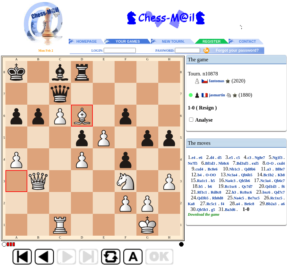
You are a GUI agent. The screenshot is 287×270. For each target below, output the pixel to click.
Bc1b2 (269, 175)
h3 (235, 192)
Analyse (203, 120)
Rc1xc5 (276, 198)
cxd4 (280, 163)
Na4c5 (239, 198)
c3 (250, 157)
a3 (270, 169)
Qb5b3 (203, 209)
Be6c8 (249, 204)
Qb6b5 (247, 175)
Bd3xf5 (243, 163)
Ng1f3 (278, 157)
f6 (282, 186)
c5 (238, 157)
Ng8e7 (260, 157)
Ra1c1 (202, 181)
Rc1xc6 (232, 186)
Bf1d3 (210, 163)
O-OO (210, 175)
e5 (231, 157)
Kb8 (280, 175)
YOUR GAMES (128, 41)
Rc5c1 (212, 204)
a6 (282, 204)
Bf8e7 (279, 169)
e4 (194, 157)
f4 (222, 204)
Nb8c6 (223, 163)
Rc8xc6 (246, 192)
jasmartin (217, 95)
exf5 (255, 163)
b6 (210, 186)
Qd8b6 (250, 169)
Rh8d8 (217, 198)
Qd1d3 (271, 186)
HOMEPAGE (86, 41)
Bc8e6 (212, 169)
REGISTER (212, 41)
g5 (213, 209)
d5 (219, 157)
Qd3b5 (203, 198)
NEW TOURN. (173, 41)
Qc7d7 (247, 186)
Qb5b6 (244, 181)
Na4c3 (230, 181)
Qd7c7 (279, 192)
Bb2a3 (272, 204)
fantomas (216, 81)
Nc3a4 (233, 175)
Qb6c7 (279, 181)
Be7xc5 (254, 198)
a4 (238, 204)
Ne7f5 (193, 163)
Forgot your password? (237, 50)
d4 (212, 157)
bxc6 (267, 192)
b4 (200, 175)
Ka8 (192, 204)
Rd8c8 (216, 192)
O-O (270, 163)
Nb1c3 (235, 169)
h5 (213, 181)
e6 (201, 157)
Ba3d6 (231, 209)
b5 (202, 186)
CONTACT (247, 41)
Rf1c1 (202, 192)
